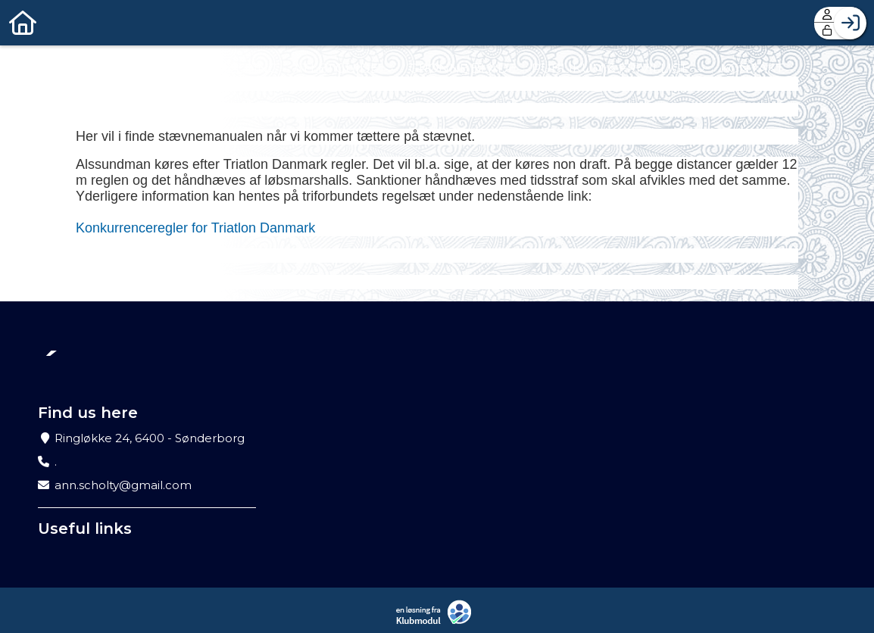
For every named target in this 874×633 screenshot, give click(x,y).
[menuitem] (22, 22)
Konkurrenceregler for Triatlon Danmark (195, 227)
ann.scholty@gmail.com (123, 485)
